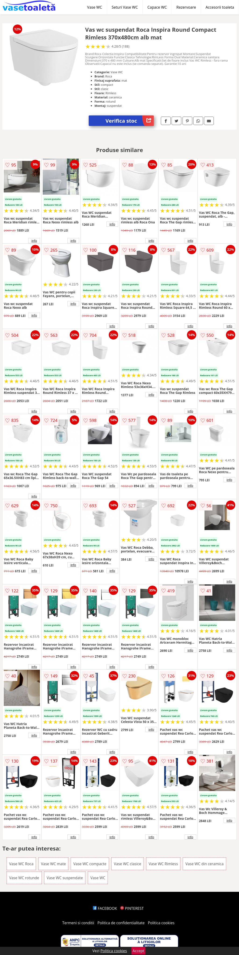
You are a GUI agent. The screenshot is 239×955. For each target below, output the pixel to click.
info (34, 241)
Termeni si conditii (78, 922)
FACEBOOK (105, 908)
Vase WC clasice (127, 863)
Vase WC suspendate (65, 877)
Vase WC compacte (89, 863)
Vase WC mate (53, 863)
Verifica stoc (129, 120)
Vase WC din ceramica (204, 863)
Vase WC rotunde (24, 877)
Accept (138, 950)
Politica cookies (161, 922)
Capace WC (157, 7)
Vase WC (94, 7)
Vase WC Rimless (163, 863)
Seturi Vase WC (125, 7)
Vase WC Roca (21, 863)
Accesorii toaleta (220, 7)
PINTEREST (132, 908)
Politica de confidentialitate (121, 922)
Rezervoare (186, 7)
